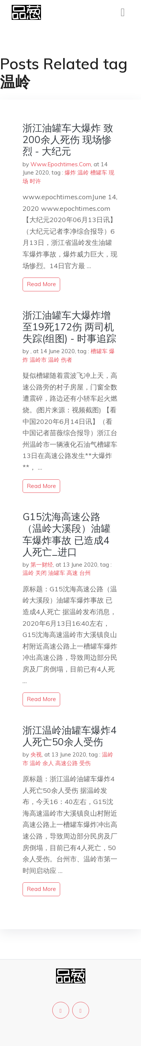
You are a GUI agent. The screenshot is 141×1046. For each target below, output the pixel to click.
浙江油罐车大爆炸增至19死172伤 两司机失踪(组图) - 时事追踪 (69, 327)
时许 (35, 181)
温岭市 (38, 359)
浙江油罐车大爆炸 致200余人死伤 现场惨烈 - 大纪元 (68, 139)
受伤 (85, 763)
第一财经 (41, 564)
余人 (48, 763)
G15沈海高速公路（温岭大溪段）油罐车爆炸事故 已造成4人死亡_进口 (67, 534)
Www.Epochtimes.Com (60, 164)
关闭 (41, 572)
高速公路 (66, 763)
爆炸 (70, 172)
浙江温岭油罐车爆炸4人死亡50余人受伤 (70, 736)
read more (41, 284)
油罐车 (56, 572)
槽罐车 (98, 172)
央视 (36, 754)
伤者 (66, 359)
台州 (85, 572)
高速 (72, 572)
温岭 (83, 172)
